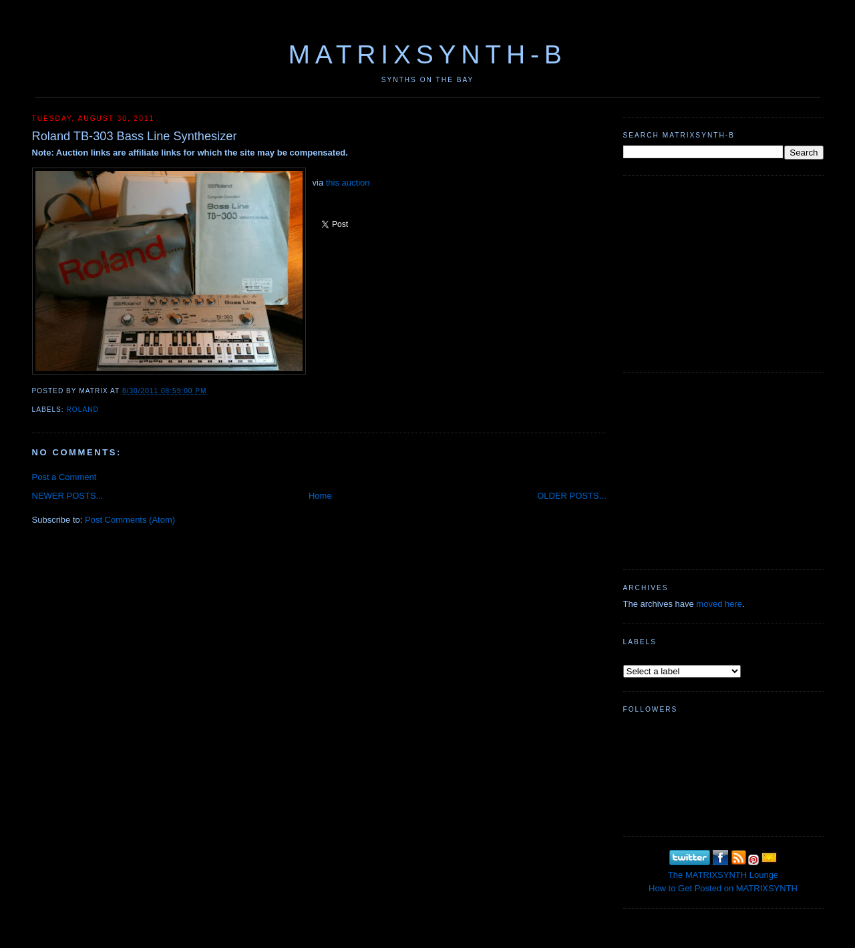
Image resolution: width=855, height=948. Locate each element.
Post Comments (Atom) (130, 520)
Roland (83, 409)
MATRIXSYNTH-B (427, 54)
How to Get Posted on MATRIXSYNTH (723, 888)
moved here (719, 604)
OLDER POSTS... (571, 496)
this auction (348, 183)
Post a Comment (64, 477)
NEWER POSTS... (68, 496)
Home (320, 496)
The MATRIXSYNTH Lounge (723, 875)
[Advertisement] (723, 272)
